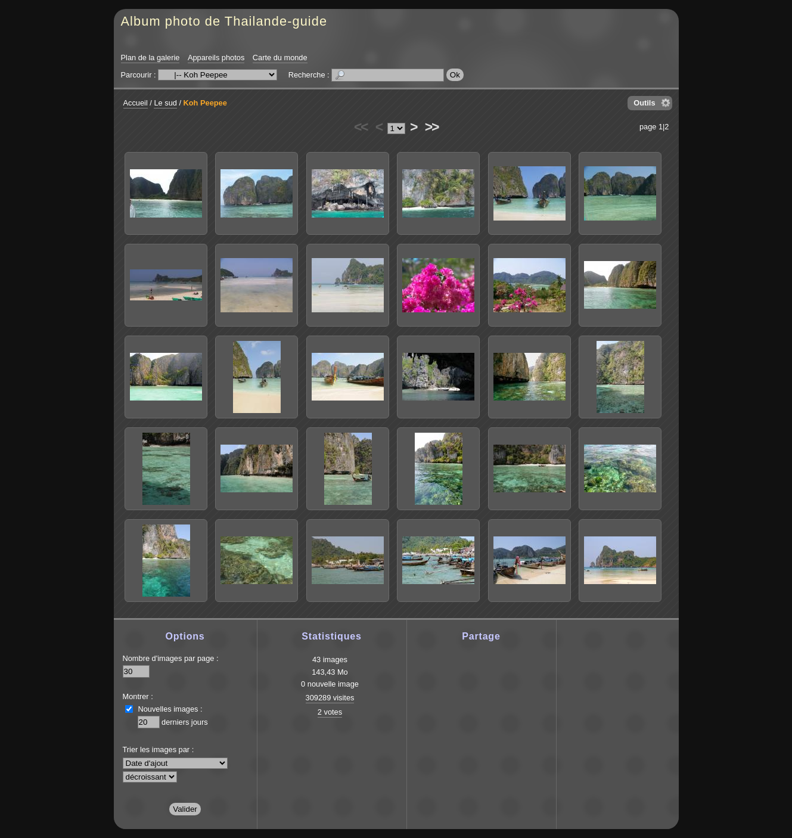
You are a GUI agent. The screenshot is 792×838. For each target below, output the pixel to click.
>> (431, 127)
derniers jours (184, 722)
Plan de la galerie (150, 57)
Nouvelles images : (170, 708)
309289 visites (330, 697)
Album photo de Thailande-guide (224, 21)
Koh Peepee (205, 102)
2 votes (330, 711)
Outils (644, 102)
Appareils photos (216, 57)
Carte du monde (280, 57)
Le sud (165, 102)
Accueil (135, 102)
